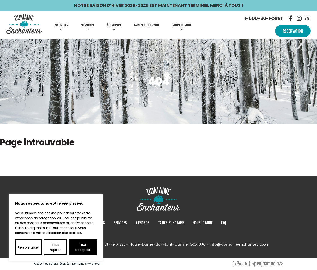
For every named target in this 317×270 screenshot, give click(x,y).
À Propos (114, 25)
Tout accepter (82, 247)
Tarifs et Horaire (147, 25)
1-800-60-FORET (264, 18)
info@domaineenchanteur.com (240, 244)
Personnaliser (28, 247)
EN (306, 18)
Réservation (293, 31)
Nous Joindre (182, 25)
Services (87, 25)
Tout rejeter (55, 247)
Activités (61, 25)
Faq (223, 222)
